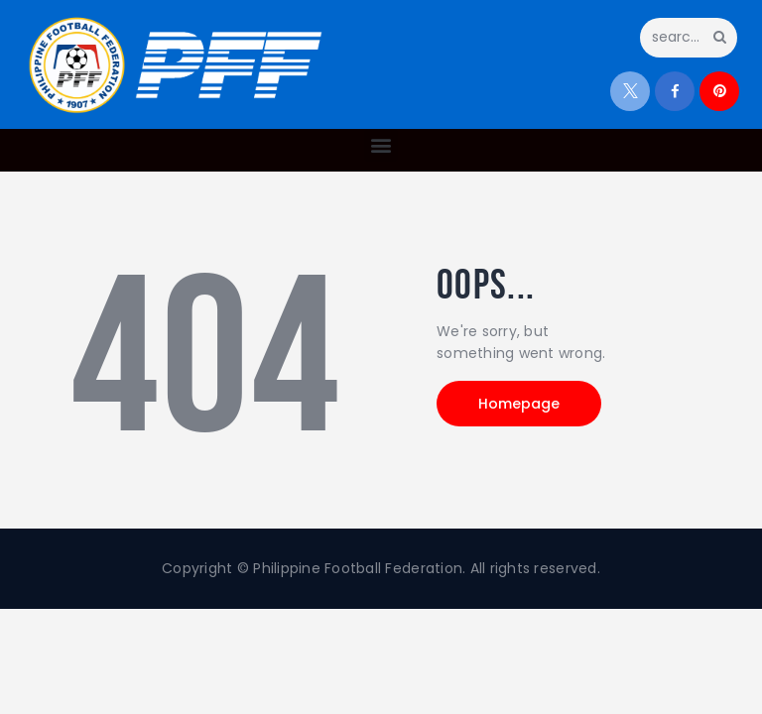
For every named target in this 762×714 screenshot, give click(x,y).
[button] (380, 145)
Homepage (519, 404)
